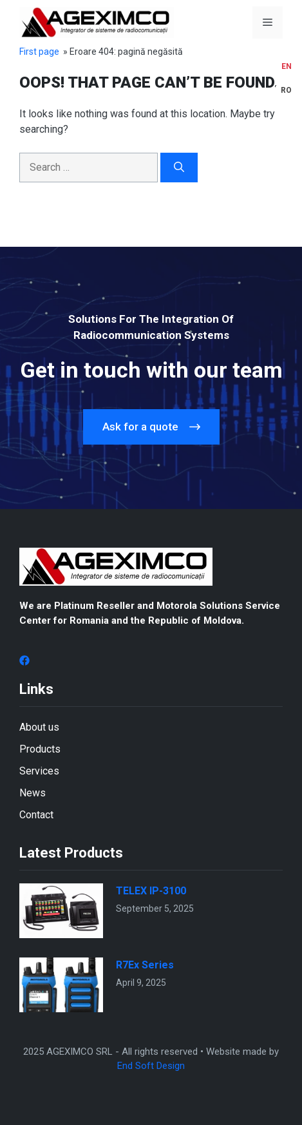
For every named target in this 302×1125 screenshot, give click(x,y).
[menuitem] (286, 66)
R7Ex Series (145, 965)
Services (39, 771)
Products (40, 749)
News (32, 793)
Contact (36, 815)
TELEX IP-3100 (151, 891)
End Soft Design (151, 1066)
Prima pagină (46, 51)
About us (39, 727)
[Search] (179, 167)
